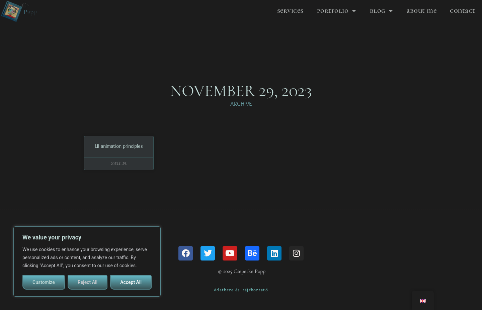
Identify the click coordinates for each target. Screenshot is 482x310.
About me (421, 10)
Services (290, 10)
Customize (43, 282)
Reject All (87, 282)
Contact (462, 10)
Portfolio (336, 11)
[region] (87, 261)
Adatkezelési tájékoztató (241, 298)
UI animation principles (119, 154)
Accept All (131, 282)
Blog (381, 11)
